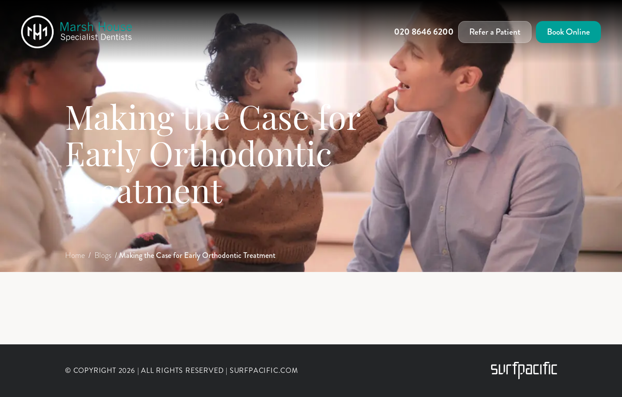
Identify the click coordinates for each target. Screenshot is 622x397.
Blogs (103, 255)
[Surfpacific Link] (524, 370)
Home (76, 255)
